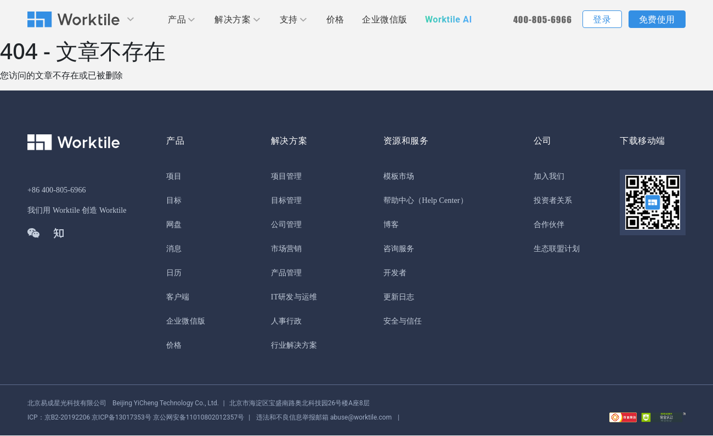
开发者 (394, 273)
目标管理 (286, 201)
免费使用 (657, 19)
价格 (335, 19)
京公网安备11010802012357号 (135, 418)
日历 (174, 273)
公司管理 (286, 225)
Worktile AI (448, 19)
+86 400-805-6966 (56, 190)
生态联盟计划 (557, 249)
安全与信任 (402, 322)
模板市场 (398, 177)
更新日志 (398, 297)
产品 (177, 19)
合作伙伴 (549, 225)
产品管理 (286, 273)
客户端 (177, 297)
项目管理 (286, 177)
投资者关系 (553, 201)
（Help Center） (441, 201)
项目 (174, 177)
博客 (391, 225)
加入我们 (549, 177)
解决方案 (232, 19)
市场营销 (286, 249)
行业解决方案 (294, 346)
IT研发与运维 (294, 297)
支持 (289, 19)
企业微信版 (385, 19)
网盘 (174, 225)
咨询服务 (398, 249)
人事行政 (286, 322)
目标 (174, 201)
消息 (174, 249)
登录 (602, 19)
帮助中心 (398, 201)
